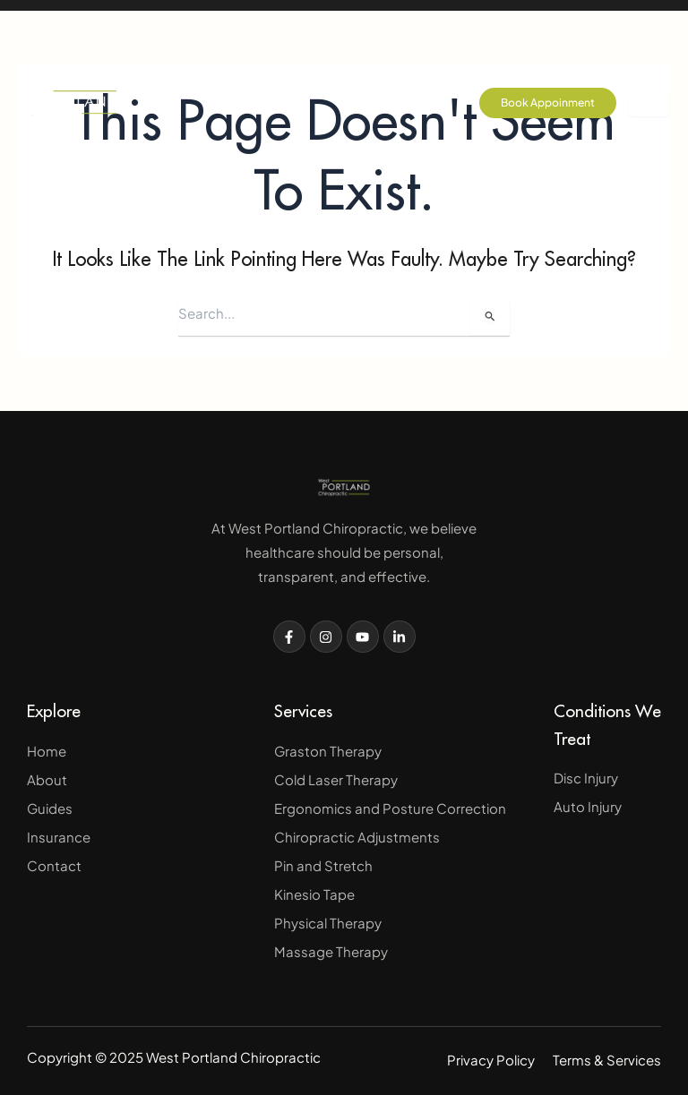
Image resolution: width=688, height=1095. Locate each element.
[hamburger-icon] (649, 104)
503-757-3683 (79, 33)
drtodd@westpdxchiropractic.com (567, 30)
